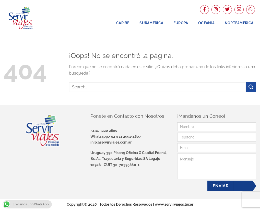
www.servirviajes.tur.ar (174, 204)
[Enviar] (251, 87)
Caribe (122, 23)
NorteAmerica (239, 23)
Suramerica (151, 23)
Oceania (206, 23)
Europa (180, 23)
